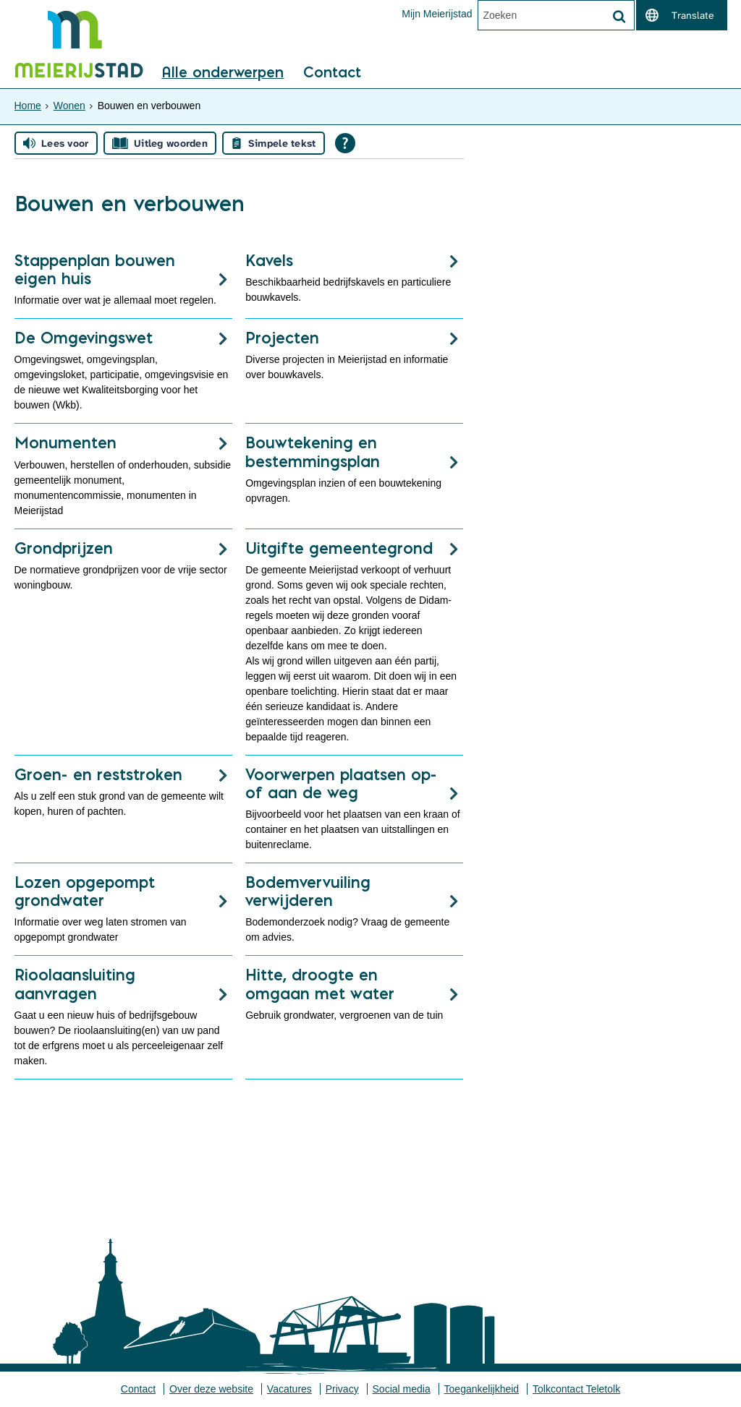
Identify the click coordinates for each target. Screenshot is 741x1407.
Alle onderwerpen (222, 73)
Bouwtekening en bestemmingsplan (312, 451)
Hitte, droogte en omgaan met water (319, 984)
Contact (332, 73)
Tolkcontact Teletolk (576, 1389)
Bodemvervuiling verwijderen (307, 891)
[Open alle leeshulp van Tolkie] (345, 143)
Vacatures (289, 1389)
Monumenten (65, 442)
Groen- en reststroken (98, 774)
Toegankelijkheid (482, 1389)
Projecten (282, 338)
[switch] (681, 15)
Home (27, 105)
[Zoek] (619, 16)
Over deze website (211, 1389)
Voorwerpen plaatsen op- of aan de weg (341, 783)
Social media (402, 1389)
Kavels (269, 260)
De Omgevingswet (83, 338)
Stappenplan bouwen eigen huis (94, 269)
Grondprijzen (63, 548)
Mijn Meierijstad (437, 14)
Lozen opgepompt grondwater (84, 891)
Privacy (342, 1389)
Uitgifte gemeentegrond (339, 548)
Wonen (69, 105)
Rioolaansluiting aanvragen (74, 984)
